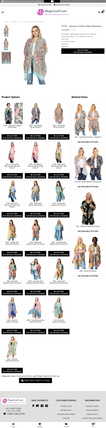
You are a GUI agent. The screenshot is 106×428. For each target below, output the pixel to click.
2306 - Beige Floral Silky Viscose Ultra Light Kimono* (59, 166)
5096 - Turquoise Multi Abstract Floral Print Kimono (35, 282)
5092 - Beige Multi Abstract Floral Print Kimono (35, 243)
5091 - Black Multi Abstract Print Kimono (35, 204)
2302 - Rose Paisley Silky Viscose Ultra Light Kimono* (12, 166)
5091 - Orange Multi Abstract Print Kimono (12, 243)
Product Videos (92, 406)
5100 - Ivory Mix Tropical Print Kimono (12, 360)
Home (6, 22)
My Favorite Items (62, 5)
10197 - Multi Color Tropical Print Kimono (12, 126)
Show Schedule (92, 410)
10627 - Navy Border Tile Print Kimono (35, 126)
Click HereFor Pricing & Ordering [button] (82, 51)
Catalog (14, 22)
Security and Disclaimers (92, 418)
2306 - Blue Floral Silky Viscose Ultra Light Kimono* (12, 205)
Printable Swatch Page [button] (35, 380)
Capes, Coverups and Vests (21, 376)
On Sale (66, 425)
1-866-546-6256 (14, 413)
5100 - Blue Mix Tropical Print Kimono (59, 321)
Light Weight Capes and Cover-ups (46, 376)
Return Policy (66, 410)
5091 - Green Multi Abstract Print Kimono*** (59, 204)
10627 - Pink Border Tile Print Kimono (58, 126)
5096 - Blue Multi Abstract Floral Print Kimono (12, 282)
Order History (45, 5)
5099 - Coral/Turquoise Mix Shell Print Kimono (35, 321)
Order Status (66, 406)
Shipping (66, 418)
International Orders (66, 414)
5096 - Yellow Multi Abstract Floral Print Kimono (59, 282)
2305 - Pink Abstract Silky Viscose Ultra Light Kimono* (35, 166)
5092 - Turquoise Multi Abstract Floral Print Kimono (59, 243)
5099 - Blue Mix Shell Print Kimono (12, 321)
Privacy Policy (92, 414)
